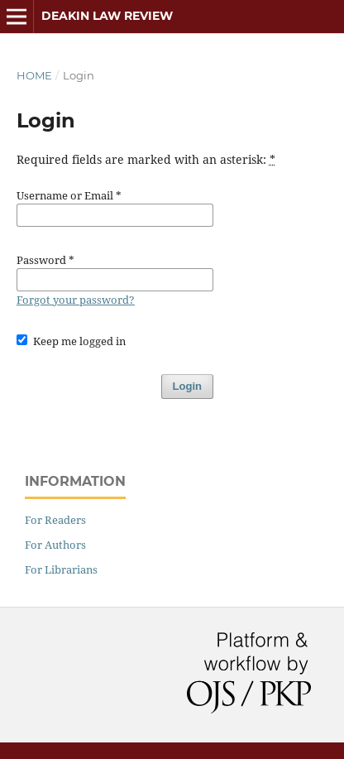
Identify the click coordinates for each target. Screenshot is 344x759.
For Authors (55, 544)
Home (34, 75)
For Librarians (61, 569)
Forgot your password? (76, 299)
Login (187, 386)
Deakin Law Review (107, 15)
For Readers (55, 519)
